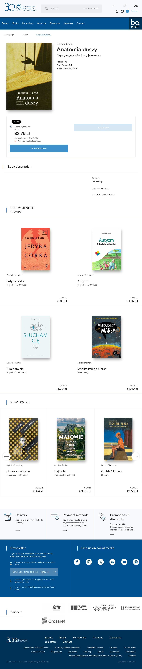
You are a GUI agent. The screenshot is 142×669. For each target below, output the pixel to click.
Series (101, 651)
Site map (87, 651)
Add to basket (103, 128)
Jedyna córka (15, 281)
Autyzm (82, 281)
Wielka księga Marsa (92, 369)
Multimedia (131, 651)
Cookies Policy (38, 651)
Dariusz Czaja (65, 44)
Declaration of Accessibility (36, 647)
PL (114, 6)
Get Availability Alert (39, 148)
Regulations (56, 651)
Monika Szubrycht (85, 275)
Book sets (114, 651)
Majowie (60, 471)
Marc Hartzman (84, 362)
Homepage (9, 34)
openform (131, 661)
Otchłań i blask (111, 471)
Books (15, 23)
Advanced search (90, 9)
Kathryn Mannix (13, 362)
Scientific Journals (95, 647)
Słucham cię (15, 369)
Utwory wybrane (18, 471)
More (17, 564)
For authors (27, 23)
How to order (129, 647)
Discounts (55, 23)
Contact (81, 23)
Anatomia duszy (43, 34)
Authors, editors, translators (68, 647)
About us (41, 23)
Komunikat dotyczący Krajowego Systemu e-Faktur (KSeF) (95, 655)
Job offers (68, 23)
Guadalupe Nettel (14, 275)
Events (5, 23)
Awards (113, 647)
